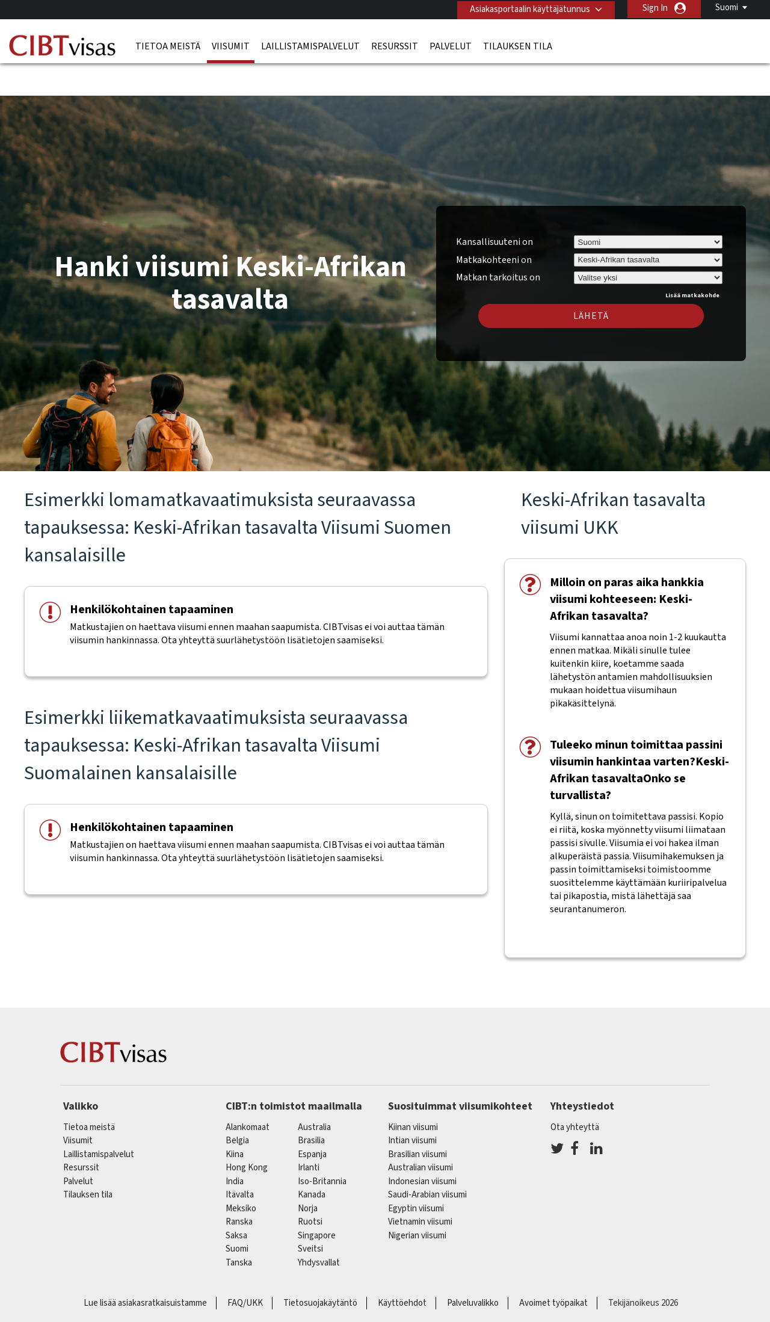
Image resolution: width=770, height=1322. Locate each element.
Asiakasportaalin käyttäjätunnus (527, 8)
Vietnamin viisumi (420, 1187)
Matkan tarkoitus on (498, 241)
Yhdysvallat (319, 1227)
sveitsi (310, 1214)
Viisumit (231, 45)
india (235, 1146)
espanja (312, 1119)
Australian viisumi (420, 1132)
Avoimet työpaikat (553, 1268)
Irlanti (308, 1132)
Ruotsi (310, 1187)
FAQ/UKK (245, 1268)
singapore (317, 1200)
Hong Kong (247, 1132)
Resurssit (394, 45)
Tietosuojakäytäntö (320, 1268)
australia (314, 1092)
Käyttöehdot (402, 1268)
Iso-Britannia (322, 1146)
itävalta (240, 1160)
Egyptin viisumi (416, 1173)
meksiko (241, 1173)
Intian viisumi (412, 1105)
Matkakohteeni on (494, 224)
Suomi (726, 7)
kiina (235, 1119)
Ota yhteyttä (574, 1092)
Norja (308, 1173)
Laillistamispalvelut (310, 45)
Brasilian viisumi (417, 1119)
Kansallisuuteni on (494, 206)
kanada (311, 1160)
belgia (237, 1105)
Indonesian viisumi (422, 1146)
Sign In (655, 8)
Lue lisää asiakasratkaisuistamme (145, 1268)
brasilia (311, 1105)
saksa (236, 1200)
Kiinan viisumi (413, 1092)
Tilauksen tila (517, 45)
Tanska (239, 1227)
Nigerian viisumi (417, 1200)
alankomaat (248, 1092)
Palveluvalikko (473, 1268)
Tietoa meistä (167, 45)
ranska (239, 1187)
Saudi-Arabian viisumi (427, 1160)
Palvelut (451, 45)
